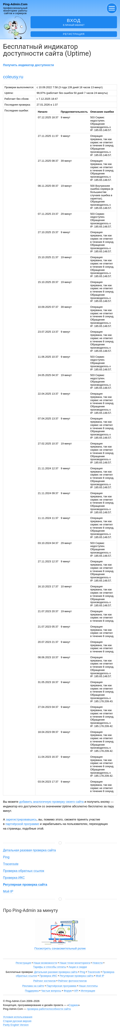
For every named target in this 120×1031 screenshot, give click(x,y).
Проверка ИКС (14, 877)
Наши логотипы (88, 985)
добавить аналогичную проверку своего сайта (51, 801)
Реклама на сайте (33, 985)
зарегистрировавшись (21, 819)
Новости (97, 962)
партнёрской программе (22, 824)
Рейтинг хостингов (44, 980)
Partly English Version (16, 1024)
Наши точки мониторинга (74, 962)
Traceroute (10, 864)
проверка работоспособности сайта (49, 1008)
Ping (6, 857)
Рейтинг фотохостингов (72, 980)
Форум (68, 990)
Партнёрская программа (61, 985)
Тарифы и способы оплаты (49, 966)
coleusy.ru (13, 76)
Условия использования (17, 1016)
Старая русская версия (17, 1021)
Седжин (73, 1005)
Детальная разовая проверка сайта (29, 850)
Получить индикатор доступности (28, 65)
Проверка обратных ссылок (23, 871)
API (76, 990)
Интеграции (88, 990)
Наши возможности (45, 962)
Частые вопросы (51, 990)
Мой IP (8, 891)
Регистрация (73, 34)
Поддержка (32, 990)
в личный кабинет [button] (74, 22)
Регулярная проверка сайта (76, 975)
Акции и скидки (78, 966)
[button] (112, 8)
